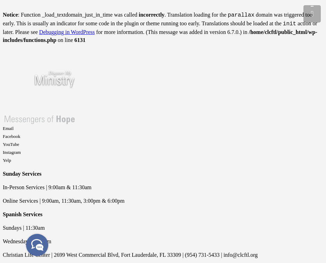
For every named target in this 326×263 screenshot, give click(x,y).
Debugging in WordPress (67, 31)
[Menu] (312, 14)
